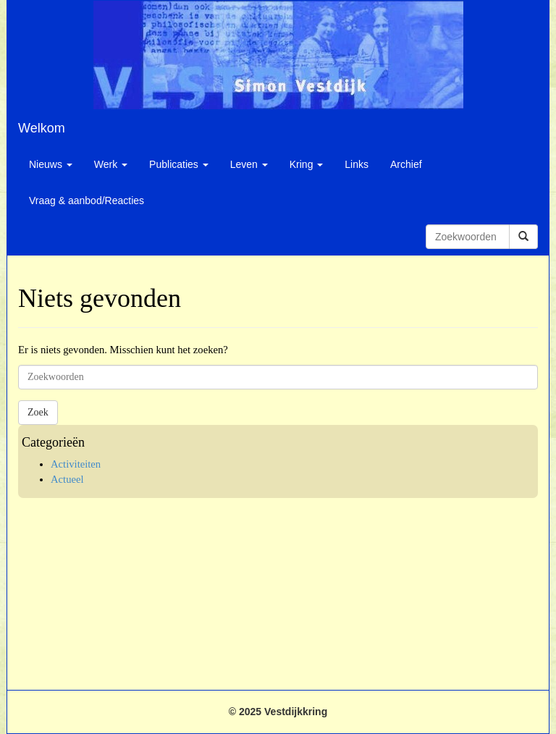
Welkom (41, 128)
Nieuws (50, 164)
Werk (110, 164)
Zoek (38, 412)
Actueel (67, 479)
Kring (307, 164)
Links (356, 164)
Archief (406, 164)
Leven (249, 164)
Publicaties (178, 164)
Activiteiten (76, 464)
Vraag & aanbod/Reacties (86, 200)
